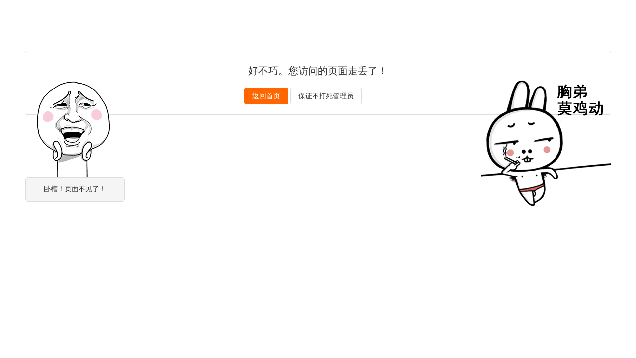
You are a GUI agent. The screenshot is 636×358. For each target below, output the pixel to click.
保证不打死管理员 (326, 96)
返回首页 (266, 96)
